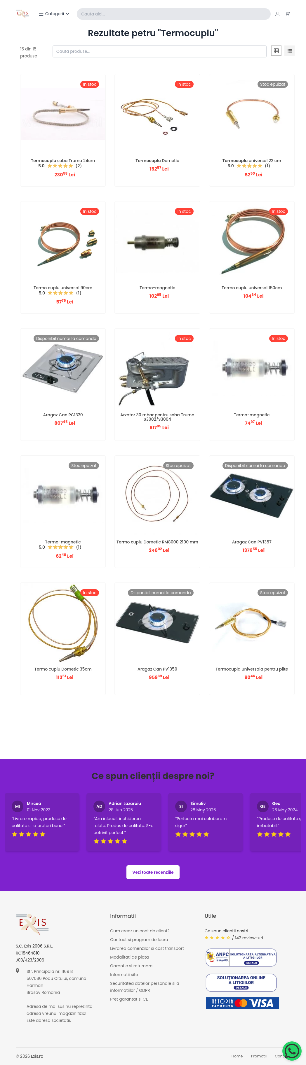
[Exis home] (22, 14)
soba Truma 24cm (63, 161)
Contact (282, 1056)
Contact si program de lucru (139, 940)
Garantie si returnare (131, 966)
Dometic (157, 161)
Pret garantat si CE (129, 999)
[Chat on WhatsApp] (292, 1051)
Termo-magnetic (157, 288)
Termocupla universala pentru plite (251, 669)
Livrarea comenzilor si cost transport (147, 949)
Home (237, 1056)
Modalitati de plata (129, 957)
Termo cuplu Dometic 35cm (63, 669)
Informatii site (124, 975)
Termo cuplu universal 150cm (252, 288)
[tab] (276, 52)
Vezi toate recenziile (153, 872)
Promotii (259, 1056)
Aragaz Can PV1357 (252, 542)
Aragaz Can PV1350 (157, 669)
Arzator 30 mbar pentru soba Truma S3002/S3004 (157, 417)
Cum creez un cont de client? (139, 931)
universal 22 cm (251, 161)
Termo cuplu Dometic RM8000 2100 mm (157, 542)
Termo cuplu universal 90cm (63, 288)
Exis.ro (37, 1056)
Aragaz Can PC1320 (63, 415)
